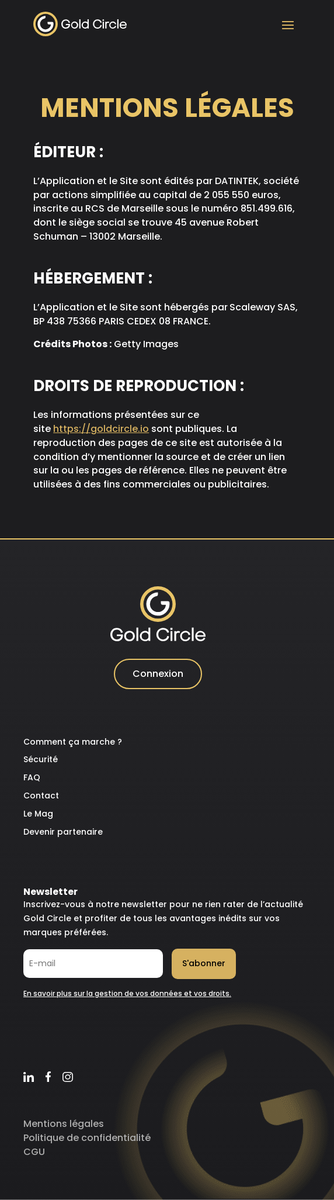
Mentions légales (63, 1123)
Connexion (158, 673)
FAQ (31, 777)
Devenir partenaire (63, 832)
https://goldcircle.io (101, 428)
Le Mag (38, 813)
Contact (41, 795)
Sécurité (40, 759)
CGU (34, 1151)
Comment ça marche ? (72, 742)
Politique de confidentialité (87, 1137)
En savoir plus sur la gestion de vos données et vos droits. (127, 993)
